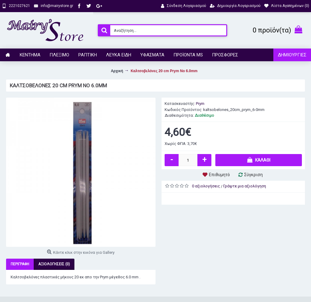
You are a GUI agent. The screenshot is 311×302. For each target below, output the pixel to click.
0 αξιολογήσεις (206, 186)
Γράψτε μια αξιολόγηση (244, 186)
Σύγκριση (253, 174)
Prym (200, 103)
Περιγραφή (20, 264)
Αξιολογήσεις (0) (54, 264)
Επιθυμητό (219, 174)
